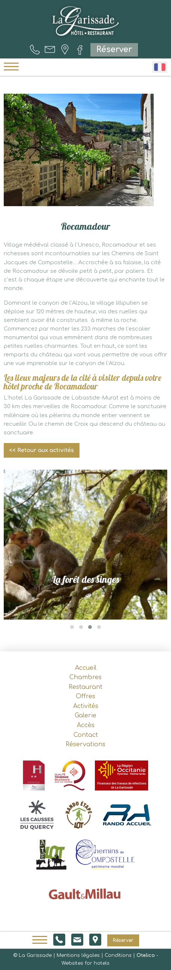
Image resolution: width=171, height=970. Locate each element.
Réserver (114, 49)
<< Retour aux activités (41, 450)
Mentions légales (78, 955)
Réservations (85, 744)
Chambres (85, 677)
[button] (72, 627)
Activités (85, 706)
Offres (85, 696)
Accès (85, 725)
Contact (86, 735)
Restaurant (85, 687)
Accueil (85, 668)
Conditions (118, 955)
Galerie (85, 715)
